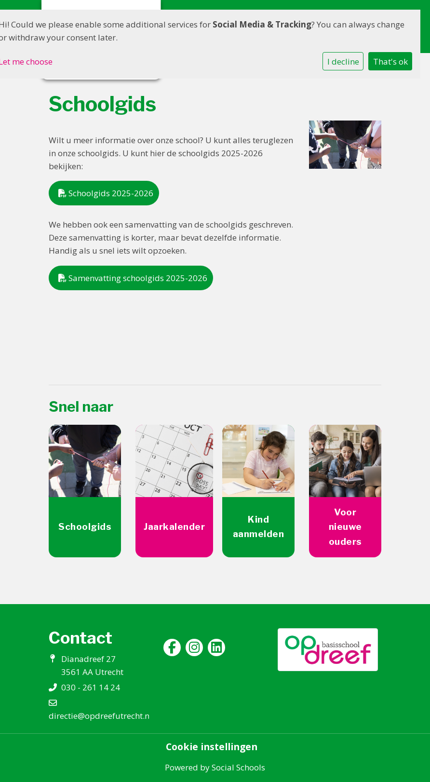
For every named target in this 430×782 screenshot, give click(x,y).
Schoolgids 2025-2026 (105, 193)
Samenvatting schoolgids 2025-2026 (132, 277)
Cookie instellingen (211, 747)
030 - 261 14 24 (90, 687)
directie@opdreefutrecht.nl (100, 715)
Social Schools (238, 767)
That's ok (390, 61)
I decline (343, 61)
